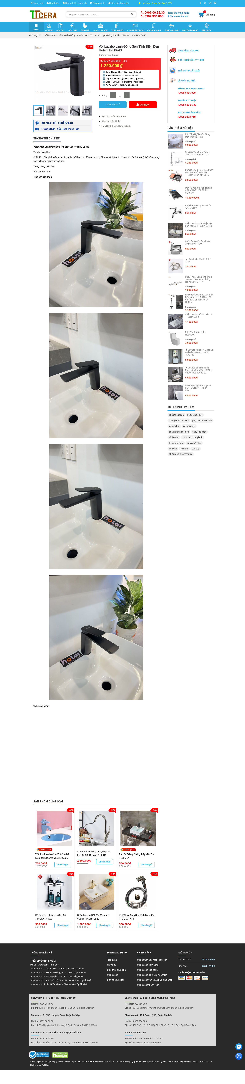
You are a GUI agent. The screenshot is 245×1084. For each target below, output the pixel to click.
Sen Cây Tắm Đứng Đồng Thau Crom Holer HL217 (197, 153)
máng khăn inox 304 (179, 420)
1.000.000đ (84, 924)
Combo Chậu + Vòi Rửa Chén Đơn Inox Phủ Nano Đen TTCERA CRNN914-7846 (199, 172)
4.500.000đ (191, 395)
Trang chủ (36, 3)
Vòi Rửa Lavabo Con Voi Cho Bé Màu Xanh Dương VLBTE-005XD (52, 856)
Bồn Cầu (85, 27)
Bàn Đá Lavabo (190, 27)
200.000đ (190, 266)
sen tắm (184, 448)
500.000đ (125, 863)
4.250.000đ (191, 162)
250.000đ (190, 213)
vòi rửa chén (189, 426)
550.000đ (190, 234)
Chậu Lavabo (100, 27)
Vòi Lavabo (117, 27)
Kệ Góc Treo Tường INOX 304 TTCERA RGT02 (50, 917)
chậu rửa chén (199, 432)
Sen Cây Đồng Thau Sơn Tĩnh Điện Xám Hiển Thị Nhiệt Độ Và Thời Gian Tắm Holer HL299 (199, 298)
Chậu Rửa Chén (135, 27)
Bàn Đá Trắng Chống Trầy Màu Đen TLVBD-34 (137, 856)
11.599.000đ (192, 197)
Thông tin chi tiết (46, 138)
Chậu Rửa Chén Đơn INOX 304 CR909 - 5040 (197, 242)
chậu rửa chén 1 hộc (179, 432)
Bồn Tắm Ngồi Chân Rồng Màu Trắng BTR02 (197, 135)
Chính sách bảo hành (147, 970)
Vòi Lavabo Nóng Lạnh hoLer (73, 35)
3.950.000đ (191, 310)
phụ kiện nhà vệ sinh (202, 420)
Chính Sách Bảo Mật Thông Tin (152, 960)
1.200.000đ (191, 290)
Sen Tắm (72, 27)
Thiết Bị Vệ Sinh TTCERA (180, 454)
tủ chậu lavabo (176, 443)
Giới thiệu (53, 3)
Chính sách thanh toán (148, 985)
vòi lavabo (174, 437)
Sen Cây (60, 27)
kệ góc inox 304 (194, 415)
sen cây (195, 448)
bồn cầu (173, 448)
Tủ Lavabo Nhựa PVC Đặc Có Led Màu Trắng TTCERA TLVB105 (199, 352)
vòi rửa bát (174, 426)
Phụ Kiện (206, 27)
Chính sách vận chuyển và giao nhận (154, 980)
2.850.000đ (191, 180)
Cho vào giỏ (62, 864)
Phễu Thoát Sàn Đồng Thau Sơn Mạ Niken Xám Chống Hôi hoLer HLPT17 (198, 279)
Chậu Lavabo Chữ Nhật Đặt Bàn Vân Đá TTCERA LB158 (198, 224)
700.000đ (41, 863)
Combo (48, 27)
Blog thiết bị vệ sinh (75, 3)
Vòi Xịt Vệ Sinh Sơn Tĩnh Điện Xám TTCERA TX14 (137, 917)
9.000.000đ (191, 145)
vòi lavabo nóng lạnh (192, 437)
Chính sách (97, 3)
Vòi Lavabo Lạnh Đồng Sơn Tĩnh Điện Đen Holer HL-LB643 (118, 35)
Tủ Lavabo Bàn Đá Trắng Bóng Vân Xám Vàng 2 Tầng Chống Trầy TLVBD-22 (198, 370)
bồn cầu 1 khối (194, 443)
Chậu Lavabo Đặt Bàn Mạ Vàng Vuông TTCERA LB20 (93, 917)
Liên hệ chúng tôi (118, 3)
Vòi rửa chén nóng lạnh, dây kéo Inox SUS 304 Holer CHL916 (93, 853)
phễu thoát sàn (176, 415)
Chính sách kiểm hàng (147, 965)
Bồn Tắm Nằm (171, 27)
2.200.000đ (84, 860)
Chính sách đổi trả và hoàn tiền (152, 975)
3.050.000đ (191, 342)
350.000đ (41, 924)
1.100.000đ (191, 321)
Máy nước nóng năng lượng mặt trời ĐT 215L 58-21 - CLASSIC (198, 190)
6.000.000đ (191, 359)
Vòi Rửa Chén (154, 27)
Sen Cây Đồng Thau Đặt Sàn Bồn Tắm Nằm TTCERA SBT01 (198, 388)
